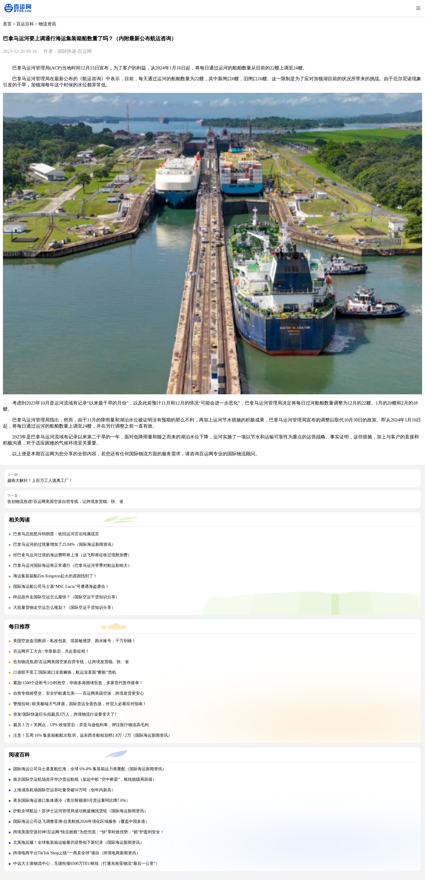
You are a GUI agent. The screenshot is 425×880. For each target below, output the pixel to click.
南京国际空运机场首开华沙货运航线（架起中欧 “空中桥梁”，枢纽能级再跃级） (85, 779)
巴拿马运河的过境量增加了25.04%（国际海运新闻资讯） (64, 544)
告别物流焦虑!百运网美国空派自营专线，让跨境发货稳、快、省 (65, 501)
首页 (7, 24)
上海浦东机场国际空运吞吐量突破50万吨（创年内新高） (64, 790)
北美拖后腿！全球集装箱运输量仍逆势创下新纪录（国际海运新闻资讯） (78, 842)
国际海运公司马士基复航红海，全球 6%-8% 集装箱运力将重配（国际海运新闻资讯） (89, 769)
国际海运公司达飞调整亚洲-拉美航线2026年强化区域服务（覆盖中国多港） (81, 821)
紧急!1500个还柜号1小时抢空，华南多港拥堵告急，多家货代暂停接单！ (78, 683)
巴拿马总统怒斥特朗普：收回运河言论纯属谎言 (56, 534)
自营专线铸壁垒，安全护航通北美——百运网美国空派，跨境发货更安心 (78, 693)
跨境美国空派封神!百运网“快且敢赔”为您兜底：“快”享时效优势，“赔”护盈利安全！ (88, 832)
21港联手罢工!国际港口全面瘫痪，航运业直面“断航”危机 (64, 672)
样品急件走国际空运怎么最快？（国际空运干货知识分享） (66, 597)
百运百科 (25, 24)
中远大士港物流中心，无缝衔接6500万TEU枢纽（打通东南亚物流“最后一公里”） (86, 863)
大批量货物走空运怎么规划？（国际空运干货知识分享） (64, 607)
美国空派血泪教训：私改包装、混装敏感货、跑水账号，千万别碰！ (74, 641)
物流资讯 (47, 24)
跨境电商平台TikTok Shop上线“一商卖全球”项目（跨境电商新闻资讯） (76, 853)
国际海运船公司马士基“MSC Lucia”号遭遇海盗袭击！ (61, 586)
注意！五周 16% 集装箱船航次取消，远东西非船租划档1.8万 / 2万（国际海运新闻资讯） (92, 735)
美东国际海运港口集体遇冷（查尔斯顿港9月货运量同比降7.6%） (71, 800)
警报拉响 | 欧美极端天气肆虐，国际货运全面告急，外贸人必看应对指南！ (80, 704)
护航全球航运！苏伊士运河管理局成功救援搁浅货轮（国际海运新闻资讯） (80, 811)
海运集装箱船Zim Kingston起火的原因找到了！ (55, 576)
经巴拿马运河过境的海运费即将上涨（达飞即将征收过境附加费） (72, 555)
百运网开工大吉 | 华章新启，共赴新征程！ (51, 651)
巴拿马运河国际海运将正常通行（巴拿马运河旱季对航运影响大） (72, 565)
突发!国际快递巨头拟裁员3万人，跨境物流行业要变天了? (65, 714)
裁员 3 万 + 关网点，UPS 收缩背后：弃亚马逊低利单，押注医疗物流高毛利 (81, 725)
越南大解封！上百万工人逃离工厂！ (40, 480)
